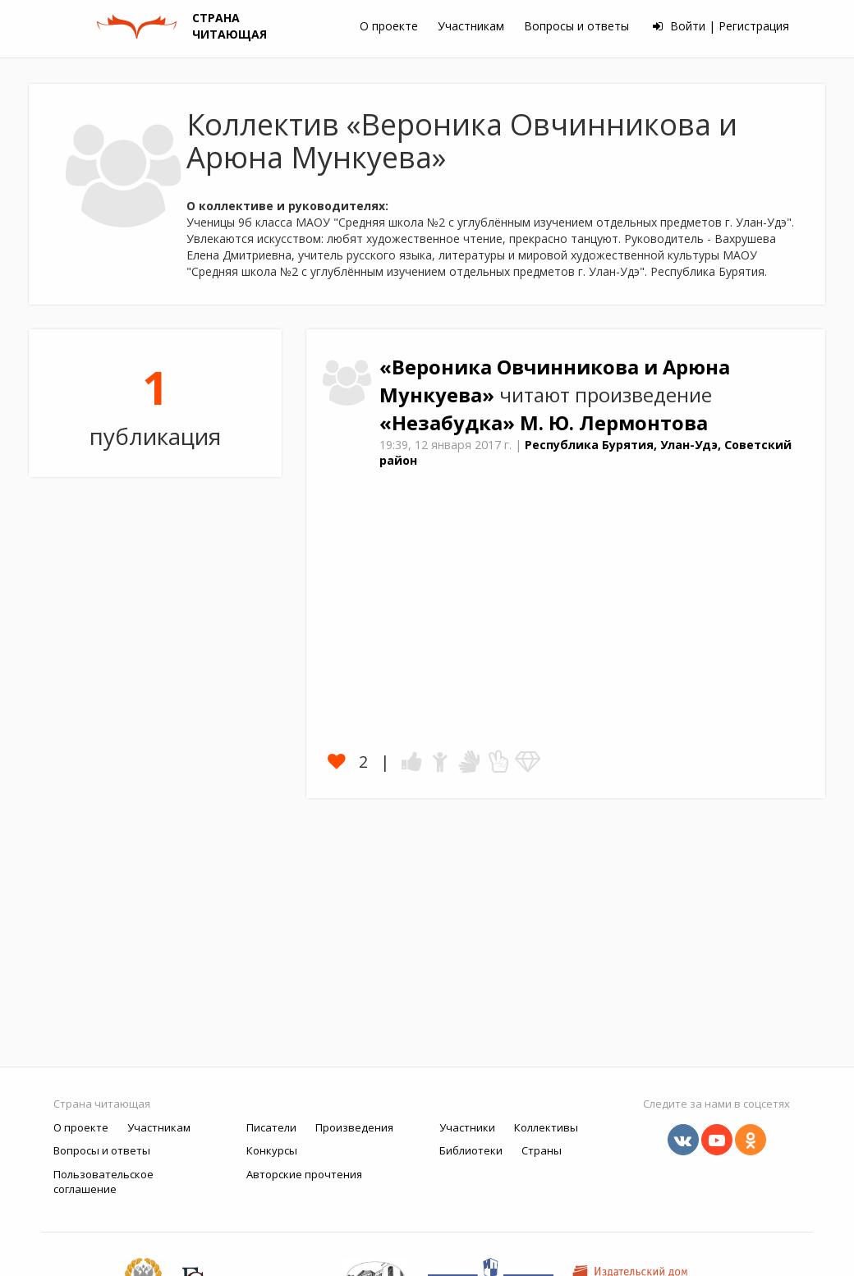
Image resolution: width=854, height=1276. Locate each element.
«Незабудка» (449, 423)
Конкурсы (271, 1150)
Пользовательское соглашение (103, 1182)
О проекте (389, 26)
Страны (541, 1150)
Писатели (271, 1127)
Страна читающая (101, 1103)
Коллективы (546, 1127)
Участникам (471, 26)
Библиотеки (471, 1150)
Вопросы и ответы (576, 26)
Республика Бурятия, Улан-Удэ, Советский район (585, 452)
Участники (467, 1127)
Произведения (354, 1127)
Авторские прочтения (304, 1174)
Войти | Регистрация (721, 26)
